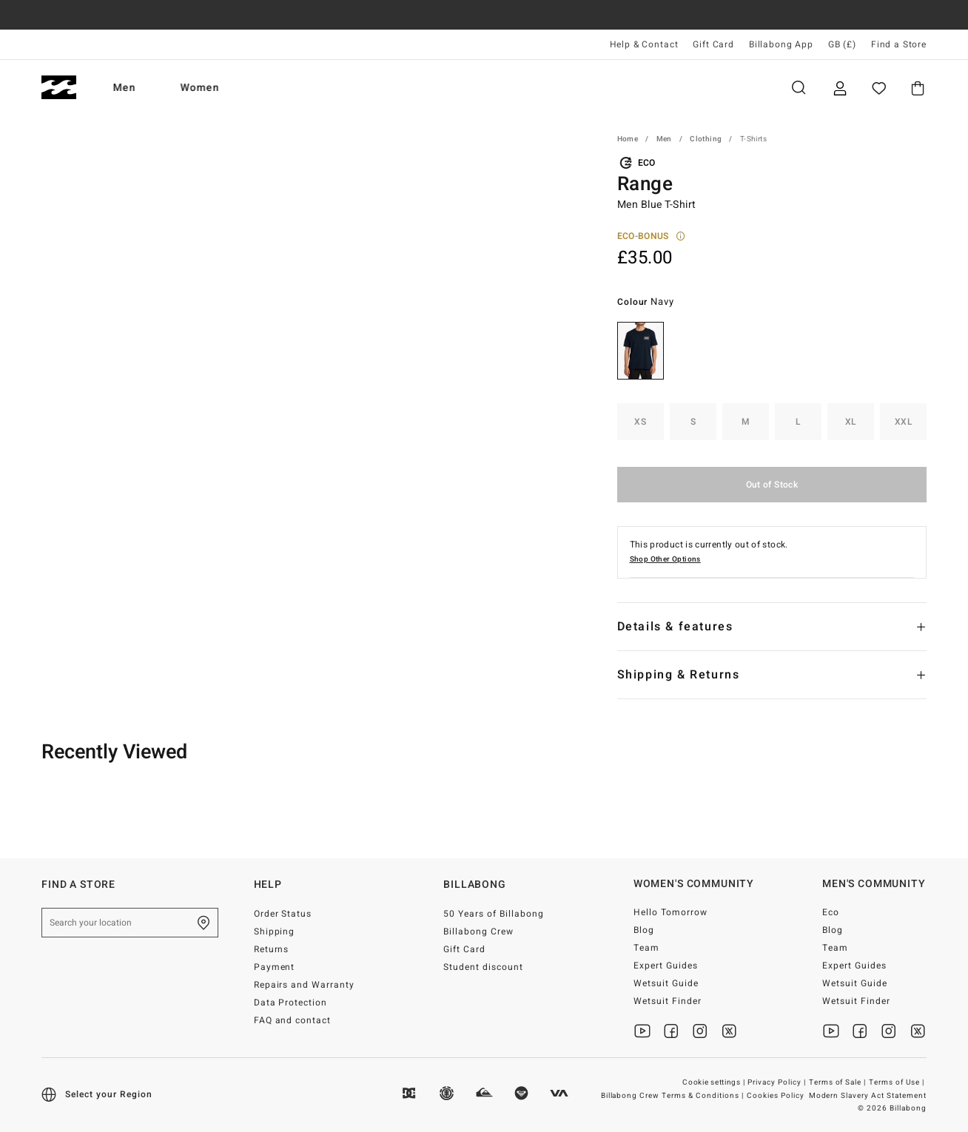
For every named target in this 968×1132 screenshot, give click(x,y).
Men (124, 87)
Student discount (483, 967)
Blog (643, 930)
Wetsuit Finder (667, 1001)
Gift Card (713, 44)
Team (646, 947)
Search (798, 87)
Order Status (283, 913)
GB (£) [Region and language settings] (842, 44)
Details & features (675, 627)
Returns (271, 949)
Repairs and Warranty (304, 984)
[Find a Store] (203, 922)
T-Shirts (753, 139)
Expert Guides (665, 965)
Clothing (706, 139)
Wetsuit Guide (666, 983)
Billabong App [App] (781, 44)
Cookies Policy (775, 1096)
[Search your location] (129, 922)
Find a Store (899, 44)
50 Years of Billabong (493, 913)
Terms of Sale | (839, 1082)
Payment (274, 967)
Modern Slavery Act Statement (868, 1096)
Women (200, 87)
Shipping (274, 931)
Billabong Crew (478, 931)
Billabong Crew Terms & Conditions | (673, 1096)
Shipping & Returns (678, 675)
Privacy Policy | (777, 1082)
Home (628, 139)
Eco (830, 912)
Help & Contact (644, 44)
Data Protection (291, 1002)
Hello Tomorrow (670, 912)
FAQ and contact (293, 1020)
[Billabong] (58, 87)
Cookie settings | (714, 1082)
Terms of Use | (898, 1082)
